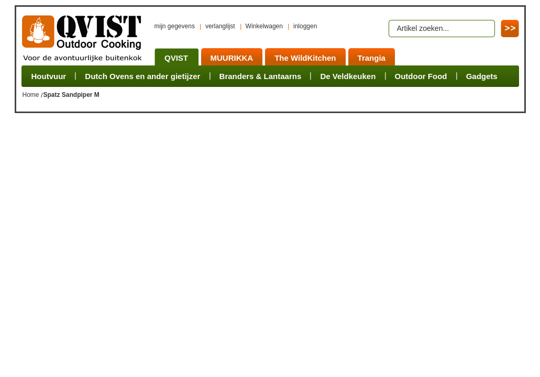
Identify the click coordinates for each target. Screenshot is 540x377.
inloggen (305, 26)
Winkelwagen (264, 26)
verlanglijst (220, 26)
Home (31, 94)
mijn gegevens (175, 26)
